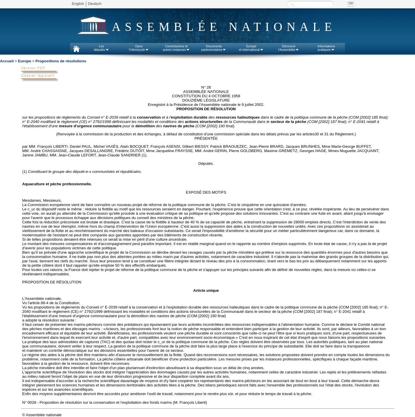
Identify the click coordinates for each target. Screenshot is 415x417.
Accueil (7, 61)
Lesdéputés (101, 47)
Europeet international (251, 47)
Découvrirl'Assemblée (288, 47)
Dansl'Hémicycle (139, 47)
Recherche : (292, 4)
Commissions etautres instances (176, 47)
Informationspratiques (326, 47)
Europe (24, 61)
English (78, 3)
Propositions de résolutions (60, 61)
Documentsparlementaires (214, 47)
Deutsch (95, 3)
